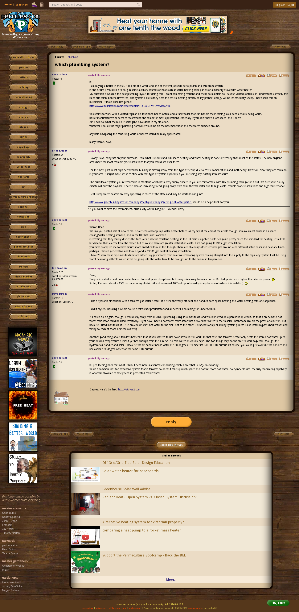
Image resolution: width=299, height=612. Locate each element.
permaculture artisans (23, 197)
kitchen (23, 127)
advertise (100, 608)
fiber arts (23, 177)
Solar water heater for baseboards (130, 471)
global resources (23, 246)
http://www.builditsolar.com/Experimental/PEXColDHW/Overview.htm (129, 105)
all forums (23, 316)
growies (23, 67)
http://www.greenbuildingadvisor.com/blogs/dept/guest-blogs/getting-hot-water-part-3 (140, 202)
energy (23, 107)
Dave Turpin (59, 293)
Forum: (59, 57)
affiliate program (117, 608)
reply (171, 421)
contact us (87, 608)
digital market (23, 276)
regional (23, 207)
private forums (23, 306)
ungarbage (23, 147)
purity (23, 137)
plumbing (73, 57)
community (23, 157)
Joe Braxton (59, 268)
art (23, 187)
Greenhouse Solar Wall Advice (126, 489)
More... (171, 579)
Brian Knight (59, 150)
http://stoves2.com (129, 389)
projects (23, 266)
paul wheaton (195, 608)
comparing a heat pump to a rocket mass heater (141, 530)
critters (23, 77)
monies (23, 117)
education (23, 216)
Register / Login (284, 4)
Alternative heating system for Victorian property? (143, 522)
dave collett (59, 74)
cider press (23, 256)
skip (23, 227)
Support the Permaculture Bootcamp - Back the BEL (144, 555)
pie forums (23, 296)
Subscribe (22, 4)
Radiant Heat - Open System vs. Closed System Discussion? (149, 497)
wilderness (23, 167)
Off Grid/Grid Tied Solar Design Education (136, 463)
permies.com (23, 286)
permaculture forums (23, 57)
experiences (23, 236)
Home (8, 4)
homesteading (23, 97)
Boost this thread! (171, 445)
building (23, 87)
